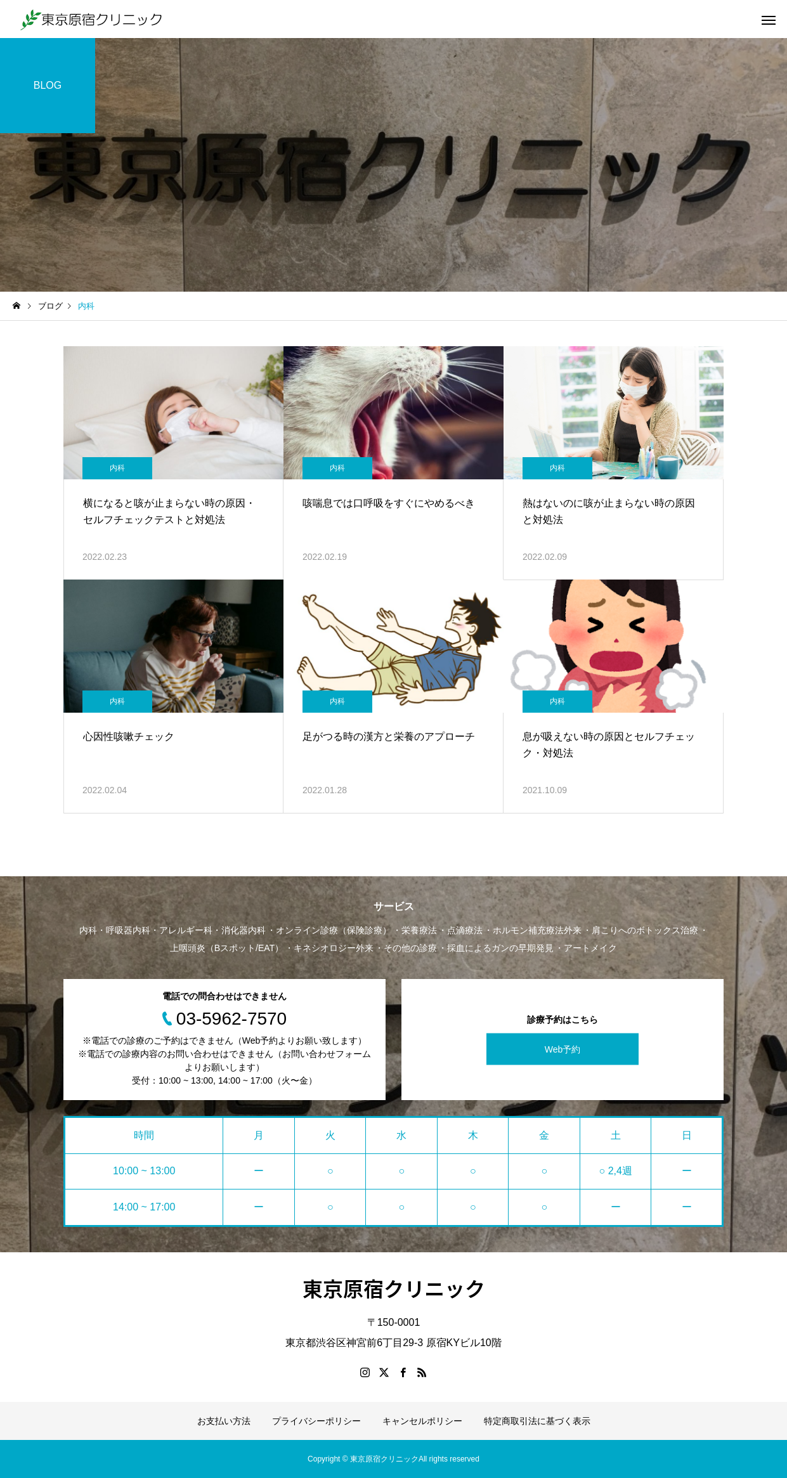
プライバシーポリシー (316, 1421)
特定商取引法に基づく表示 (537, 1421)
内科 (117, 467)
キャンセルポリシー (422, 1421)
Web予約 (563, 1049)
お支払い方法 (223, 1421)
